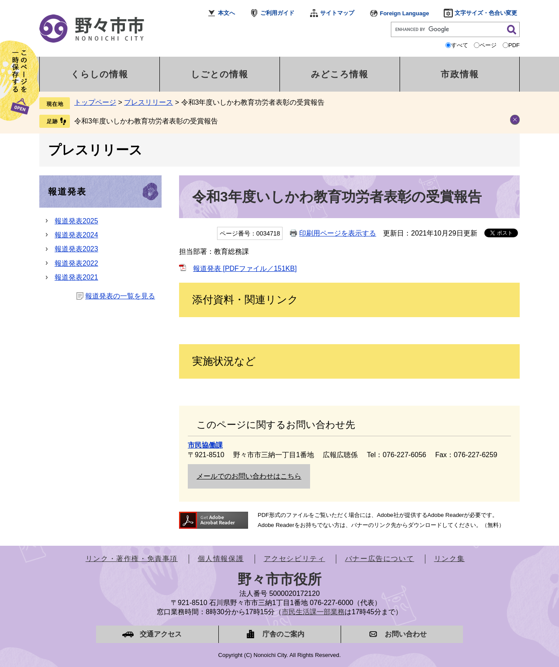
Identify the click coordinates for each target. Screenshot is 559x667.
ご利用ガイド (277, 13)
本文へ (226, 13)
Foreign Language (404, 13)
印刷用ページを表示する (337, 233)
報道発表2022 (76, 263)
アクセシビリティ (294, 558)
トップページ (95, 102)
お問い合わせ (406, 634)
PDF (514, 45)
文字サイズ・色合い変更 (486, 13)
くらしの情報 (99, 74)
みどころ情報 (340, 74)
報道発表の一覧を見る (120, 296)
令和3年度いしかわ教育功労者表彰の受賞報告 (146, 121)
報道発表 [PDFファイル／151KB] (245, 268)
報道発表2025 (76, 221)
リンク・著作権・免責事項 (132, 558)
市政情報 (460, 74)
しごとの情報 (219, 74)
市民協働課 (205, 445)
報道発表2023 (76, 249)
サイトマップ (337, 13)
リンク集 (449, 558)
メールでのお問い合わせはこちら (249, 476)
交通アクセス (161, 634)
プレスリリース (148, 102)
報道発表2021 (76, 277)
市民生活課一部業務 (313, 612)
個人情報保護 (221, 558)
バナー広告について (379, 558)
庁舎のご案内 (283, 634)
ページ (488, 45)
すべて (459, 45)
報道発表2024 (76, 235)
